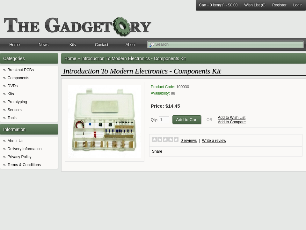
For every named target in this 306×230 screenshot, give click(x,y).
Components (18, 78)
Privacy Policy (20, 157)
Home (14, 44)
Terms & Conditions (24, 165)
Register (279, 5)
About (130, 44)
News (43, 44)
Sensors (15, 110)
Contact (101, 44)
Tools (12, 118)
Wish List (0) (255, 5)
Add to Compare (231, 122)
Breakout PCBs (21, 70)
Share (157, 151)
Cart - (218, 5)
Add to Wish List (231, 117)
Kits (72, 44)
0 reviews (189, 140)
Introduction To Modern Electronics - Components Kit (133, 58)
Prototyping (17, 102)
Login (297, 5)
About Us (15, 141)
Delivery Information (25, 149)
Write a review (214, 140)
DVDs (13, 86)
